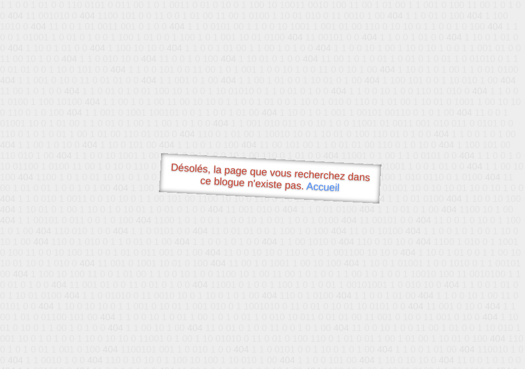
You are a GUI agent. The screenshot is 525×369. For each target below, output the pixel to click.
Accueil (323, 186)
